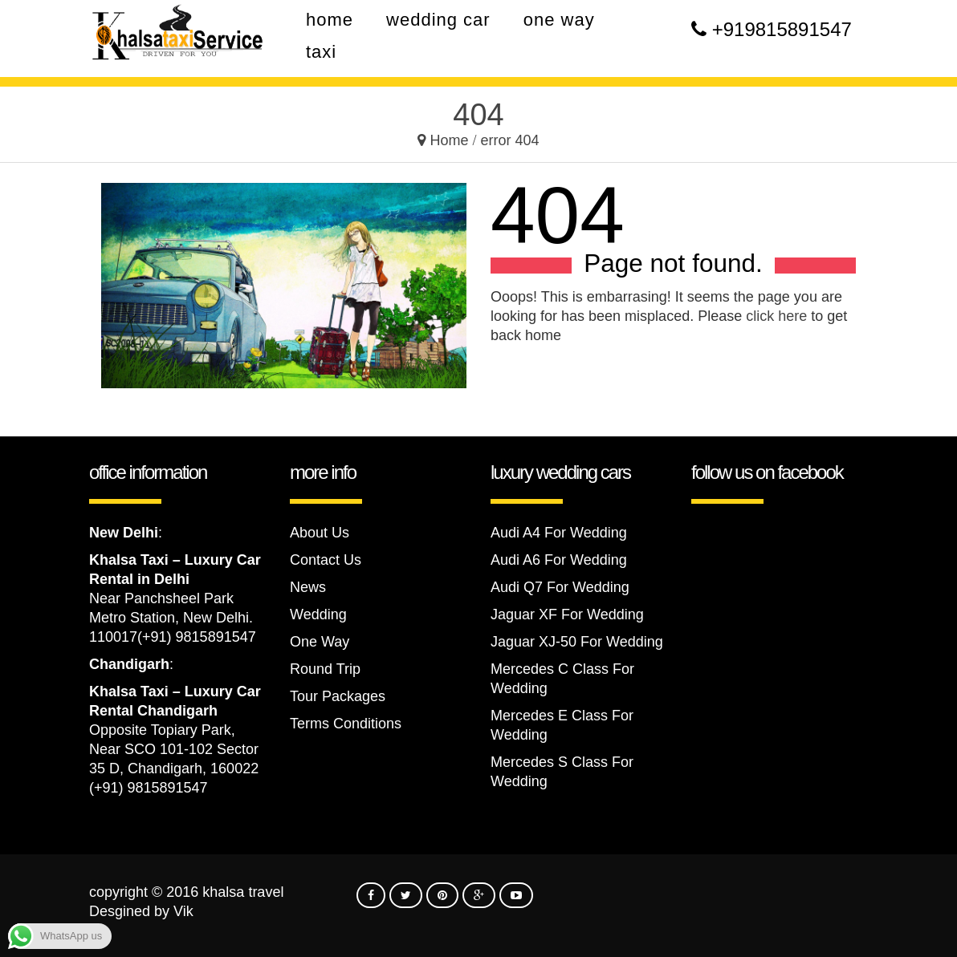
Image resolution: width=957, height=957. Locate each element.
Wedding (318, 614)
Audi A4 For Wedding (559, 533)
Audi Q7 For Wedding (560, 587)
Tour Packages (337, 696)
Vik (183, 911)
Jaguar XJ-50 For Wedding (577, 642)
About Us (319, 533)
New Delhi (123, 533)
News (308, 587)
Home (449, 140)
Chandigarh (129, 664)
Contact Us (325, 560)
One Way (319, 642)
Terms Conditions (345, 724)
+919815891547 (782, 29)
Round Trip (325, 669)
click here (776, 316)
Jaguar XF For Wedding (567, 614)
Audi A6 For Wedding (559, 560)
